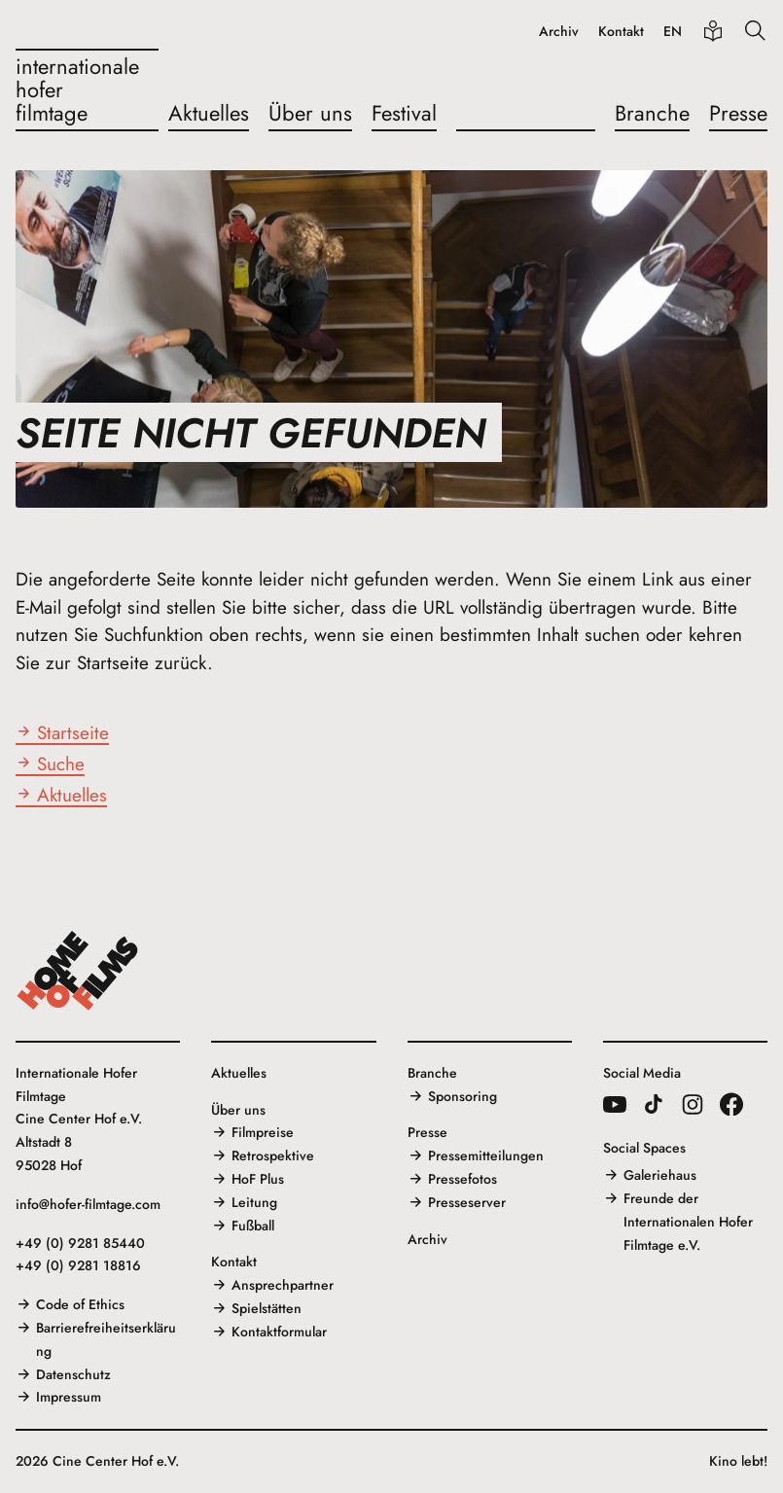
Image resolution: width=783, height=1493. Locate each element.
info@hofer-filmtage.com (88, 1204)
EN (672, 31)
